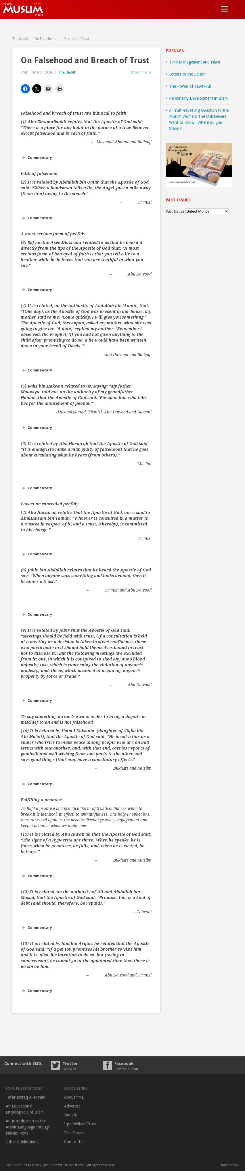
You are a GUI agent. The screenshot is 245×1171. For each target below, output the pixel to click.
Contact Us (73, 1141)
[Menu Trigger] (225, 9)
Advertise (72, 1106)
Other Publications (22, 1142)
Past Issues (175, 211)
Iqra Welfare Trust (80, 1124)
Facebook (134, 1065)
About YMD (74, 1097)
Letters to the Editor (187, 74)
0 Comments (141, 72)
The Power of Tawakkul (190, 86)
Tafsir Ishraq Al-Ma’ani (25, 1097)
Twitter (82, 1065)
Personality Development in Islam (198, 98)
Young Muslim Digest (34, 1165)
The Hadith (20, 39)
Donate (70, 1115)
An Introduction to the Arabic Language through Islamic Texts (28, 1127)
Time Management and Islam (194, 62)
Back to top (229, 1165)
